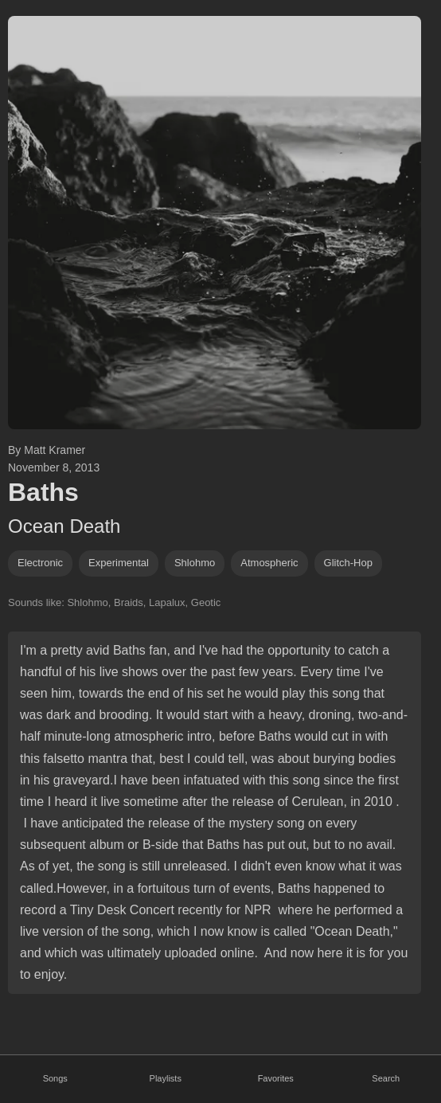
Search (386, 1078)
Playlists (165, 1078)
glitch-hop (348, 563)
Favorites (276, 1078)
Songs (55, 1078)
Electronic (40, 563)
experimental (118, 563)
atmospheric (269, 563)
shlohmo (194, 563)
